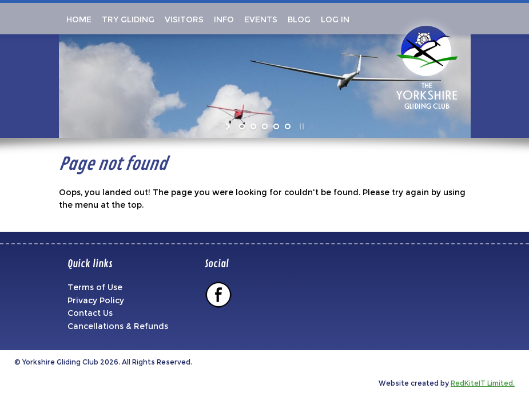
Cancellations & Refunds (117, 326)
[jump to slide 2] (253, 126)
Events (260, 19)
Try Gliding (128, 19)
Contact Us (90, 313)
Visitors (184, 19)
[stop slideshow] (300, 126)
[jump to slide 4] (276, 126)
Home (78, 19)
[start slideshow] (229, 126)
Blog (299, 19)
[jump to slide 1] (242, 126)
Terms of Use (94, 287)
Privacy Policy (95, 300)
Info (224, 19)
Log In (335, 19)
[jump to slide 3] (265, 126)
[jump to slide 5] (287, 126)
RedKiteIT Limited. (483, 383)
